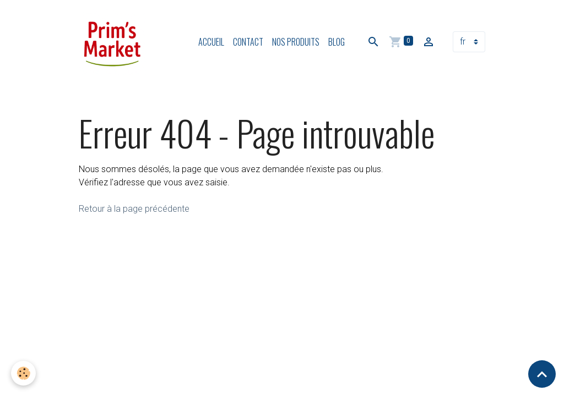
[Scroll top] (542, 374)
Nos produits (295, 41)
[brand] (114, 42)
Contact (248, 41)
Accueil (211, 41)
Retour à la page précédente (134, 209)
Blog (336, 41)
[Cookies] (23, 373)
